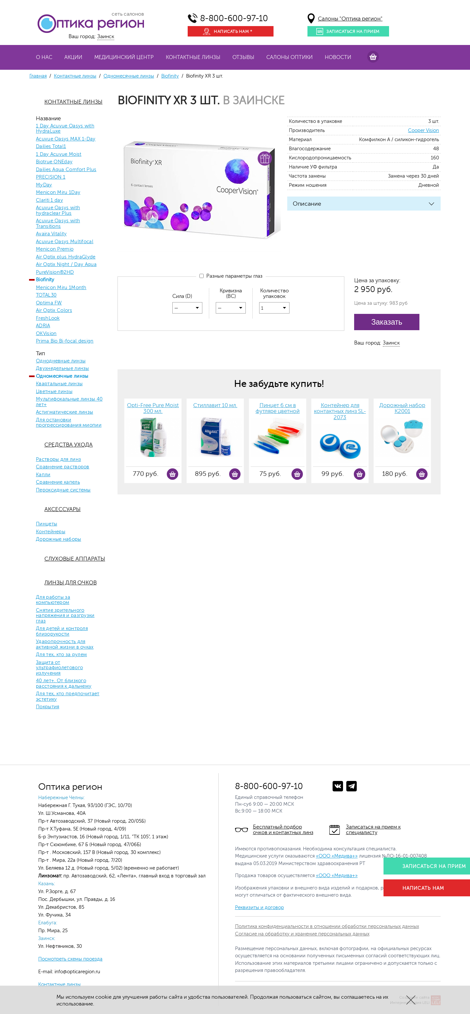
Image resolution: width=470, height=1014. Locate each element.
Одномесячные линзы (128, 76)
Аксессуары (62, 509)
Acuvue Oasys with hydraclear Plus (58, 210)
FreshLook (48, 318)
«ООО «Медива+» (337, 856)
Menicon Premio (54, 249)
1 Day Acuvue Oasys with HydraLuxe (65, 129)
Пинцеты (46, 524)
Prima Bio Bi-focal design (65, 341)
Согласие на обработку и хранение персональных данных (302, 934)
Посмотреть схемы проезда (70, 959)
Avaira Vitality (51, 234)
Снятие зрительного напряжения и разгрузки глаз (65, 616)
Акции (73, 57)
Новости (338, 57)
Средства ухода (68, 445)
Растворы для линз (58, 459)
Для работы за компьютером (53, 600)
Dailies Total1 (51, 146)
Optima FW (49, 303)
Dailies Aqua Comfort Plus (66, 169)
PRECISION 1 (50, 177)
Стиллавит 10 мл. (215, 405)
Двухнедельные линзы (62, 368)
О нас (44, 57)
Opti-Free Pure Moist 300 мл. (153, 409)
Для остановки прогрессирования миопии (69, 423)
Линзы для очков (70, 583)
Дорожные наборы (58, 539)
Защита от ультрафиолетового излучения (59, 668)
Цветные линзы (54, 391)
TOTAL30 (46, 295)
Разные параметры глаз (230, 276)
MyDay (44, 185)
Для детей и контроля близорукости (62, 631)
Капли (43, 475)
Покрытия (47, 707)
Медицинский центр (124, 57)
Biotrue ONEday (54, 162)
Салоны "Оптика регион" (350, 19)
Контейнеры (50, 532)
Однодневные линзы (61, 361)
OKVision (46, 333)
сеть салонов (128, 14)
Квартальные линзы (59, 384)
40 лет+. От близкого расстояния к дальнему (63, 683)
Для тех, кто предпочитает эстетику (68, 696)
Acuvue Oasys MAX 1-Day (66, 139)
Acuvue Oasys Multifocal (64, 241)
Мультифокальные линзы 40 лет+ (69, 402)
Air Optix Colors (54, 310)
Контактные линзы (193, 57)
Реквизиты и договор (259, 907)
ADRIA (43, 326)
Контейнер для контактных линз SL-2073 (340, 411)
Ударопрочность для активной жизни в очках (65, 644)
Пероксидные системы (63, 490)
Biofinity (170, 76)
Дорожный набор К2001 (402, 409)
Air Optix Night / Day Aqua (66, 264)
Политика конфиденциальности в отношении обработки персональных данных (327, 926)
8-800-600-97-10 (234, 18)
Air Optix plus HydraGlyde (66, 257)
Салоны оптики (289, 57)
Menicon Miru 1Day (58, 192)
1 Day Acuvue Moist (58, 154)
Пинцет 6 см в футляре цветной (278, 409)
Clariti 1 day (49, 200)
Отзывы (243, 57)
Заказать (386, 322)
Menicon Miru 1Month (61, 287)
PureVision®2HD (55, 272)
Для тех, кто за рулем (61, 654)
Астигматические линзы (64, 412)
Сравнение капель (58, 482)
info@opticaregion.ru (76, 972)
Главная (38, 76)
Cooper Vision (423, 130)
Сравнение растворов (62, 467)
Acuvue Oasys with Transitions (58, 223)
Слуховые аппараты (74, 559)
